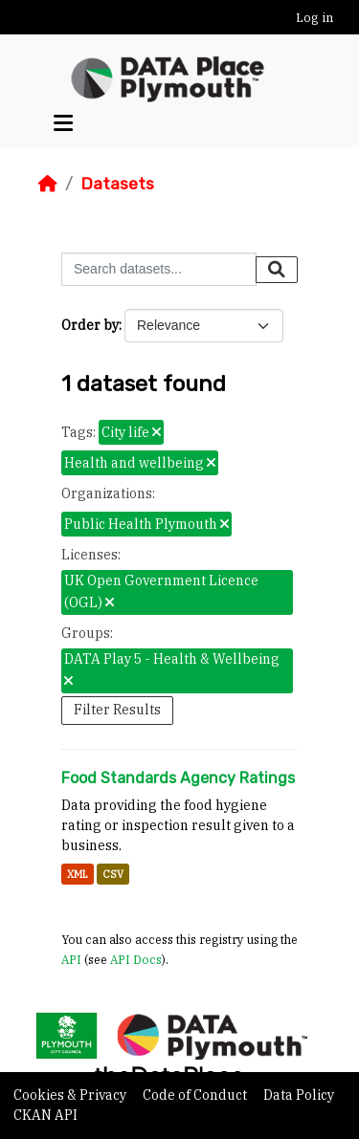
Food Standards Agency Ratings (178, 778)
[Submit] (277, 269)
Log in (314, 18)
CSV (112, 874)
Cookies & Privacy (71, 1095)
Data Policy (298, 1095)
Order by (90, 325)
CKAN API (45, 1115)
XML (77, 874)
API (71, 959)
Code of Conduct (196, 1095)
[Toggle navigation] (63, 123)
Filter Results (117, 709)
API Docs (136, 959)
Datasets (117, 183)
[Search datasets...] (159, 269)
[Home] (47, 183)
